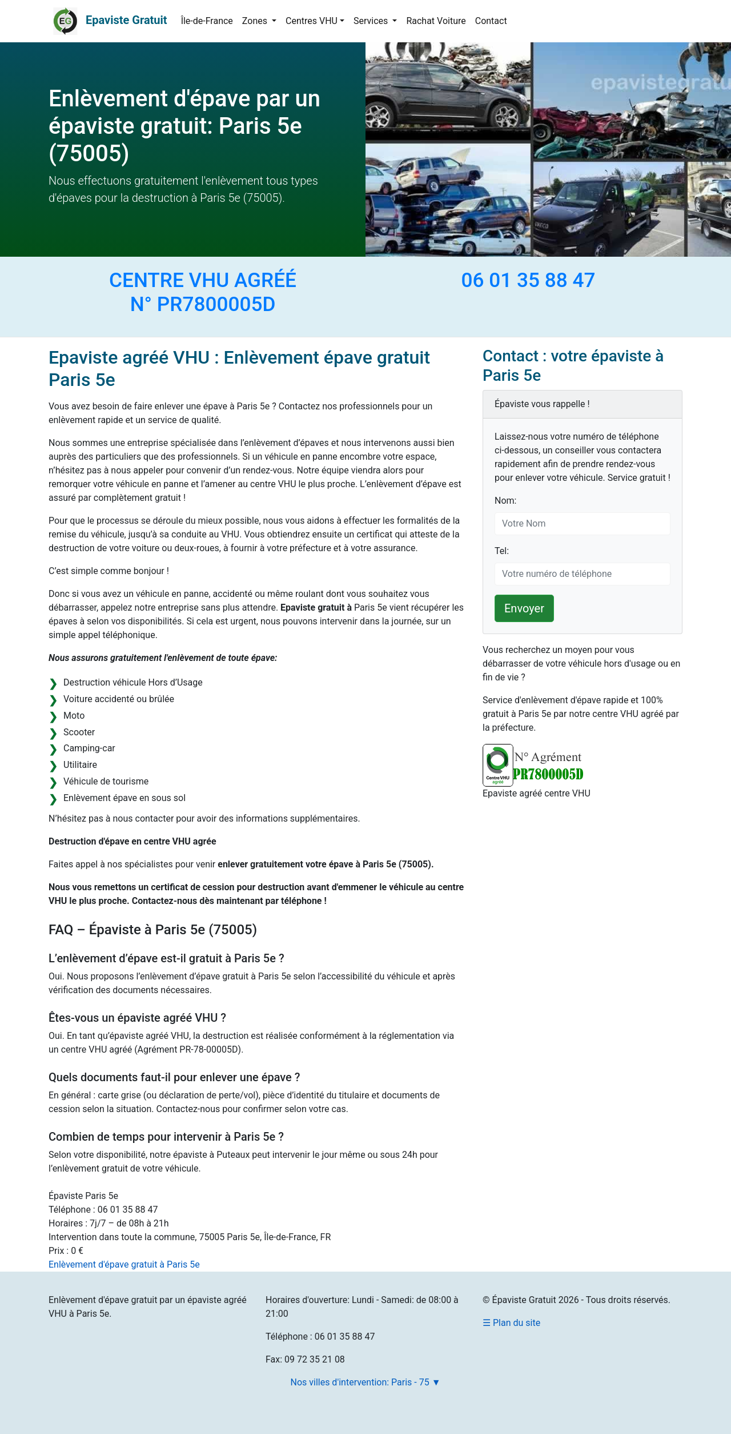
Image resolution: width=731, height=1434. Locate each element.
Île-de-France (207, 20)
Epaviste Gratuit (126, 20)
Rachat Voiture (435, 20)
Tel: (502, 550)
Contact (491, 20)
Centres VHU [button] (312, 20)
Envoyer (524, 608)
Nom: (505, 500)
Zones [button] (256, 20)
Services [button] (372, 20)
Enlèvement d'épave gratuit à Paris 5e (124, 1264)
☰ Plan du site (511, 1322)
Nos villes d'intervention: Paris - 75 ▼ (365, 1382)
